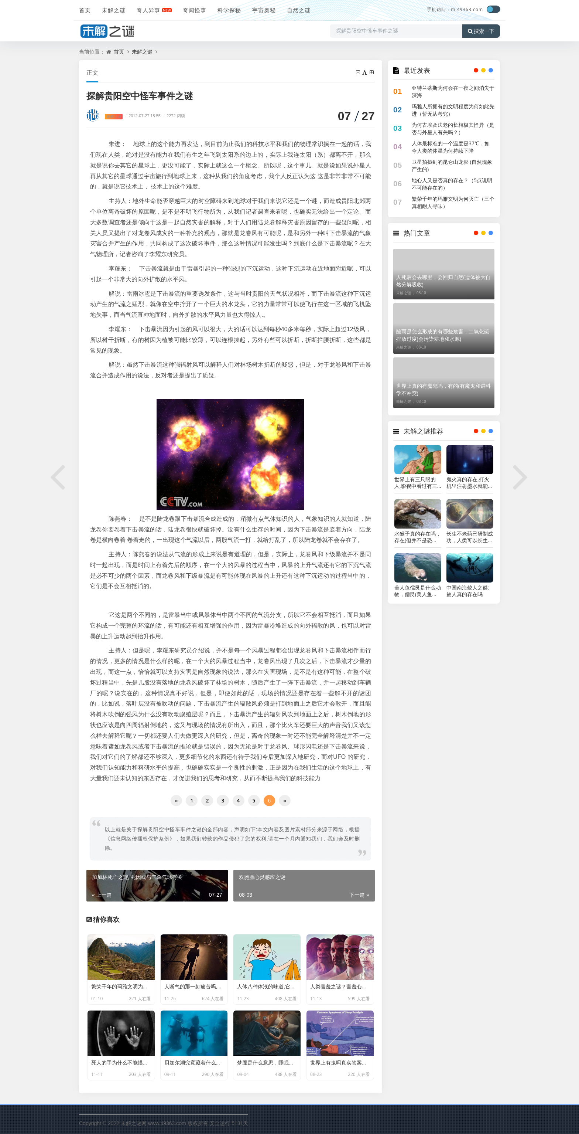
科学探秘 (229, 10)
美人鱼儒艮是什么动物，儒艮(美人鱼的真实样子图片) (417, 591)
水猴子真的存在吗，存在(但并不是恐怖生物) (417, 537)
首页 (85, 10)
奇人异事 (148, 10)
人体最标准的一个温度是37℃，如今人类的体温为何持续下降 (451, 147)
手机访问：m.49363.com (455, 9)
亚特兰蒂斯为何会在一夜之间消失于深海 (453, 91)
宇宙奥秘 (264, 10)
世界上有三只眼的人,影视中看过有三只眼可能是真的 (415, 482)
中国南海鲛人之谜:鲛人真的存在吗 (467, 591)
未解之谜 (114, 10)
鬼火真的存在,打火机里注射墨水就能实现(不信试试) (469, 482)
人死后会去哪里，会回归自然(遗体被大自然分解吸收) (443, 281)
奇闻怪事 (194, 10)
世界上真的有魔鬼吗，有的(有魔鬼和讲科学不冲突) (443, 389)
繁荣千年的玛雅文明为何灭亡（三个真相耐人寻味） (453, 202)
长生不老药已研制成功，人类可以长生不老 (469, 537)
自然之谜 (299, 10)
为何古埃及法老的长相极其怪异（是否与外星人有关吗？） (453, 128)
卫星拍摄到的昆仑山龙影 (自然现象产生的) (452, 165)
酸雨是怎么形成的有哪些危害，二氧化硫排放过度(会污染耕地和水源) (442, 335)
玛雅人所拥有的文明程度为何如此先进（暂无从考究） (453, 110)
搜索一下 (481, 31)
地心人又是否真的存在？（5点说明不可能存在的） (452, 184)
